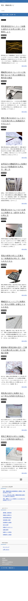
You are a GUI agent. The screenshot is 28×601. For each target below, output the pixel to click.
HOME (3, 558)
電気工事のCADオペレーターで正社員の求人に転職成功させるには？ (13, 121)
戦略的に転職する (7, 515)
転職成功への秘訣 (7, 534)
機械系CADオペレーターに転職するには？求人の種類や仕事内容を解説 (13, 75)
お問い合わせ (6, 549)
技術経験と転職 (6, 520)
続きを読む (24, 66)
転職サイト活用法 (7, 532)
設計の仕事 (3, 35)
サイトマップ (6, 547)
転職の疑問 (5, 529)
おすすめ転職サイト (7, 564)
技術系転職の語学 (7, 517)
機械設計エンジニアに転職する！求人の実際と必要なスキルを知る (13, 304)
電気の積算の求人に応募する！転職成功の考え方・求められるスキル (13, 258)
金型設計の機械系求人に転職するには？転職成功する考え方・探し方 (14, 167)
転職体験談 (4, 560)
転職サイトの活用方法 (7, 562)
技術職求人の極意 (7, 522)
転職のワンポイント (8, 527)
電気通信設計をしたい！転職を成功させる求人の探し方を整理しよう (13, 29)
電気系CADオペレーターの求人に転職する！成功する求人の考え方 (13, 212)
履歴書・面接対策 (7, 512)
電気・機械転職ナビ (7, 5)
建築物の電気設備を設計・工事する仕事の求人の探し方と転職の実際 (14, 350)
